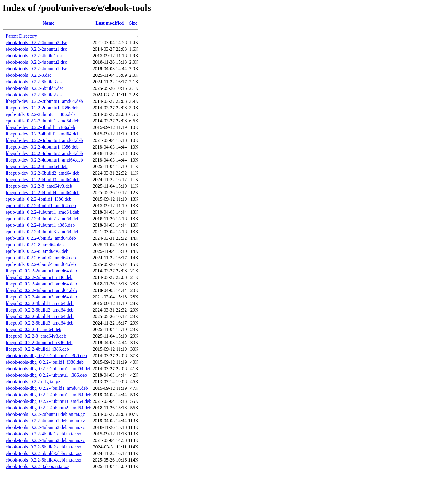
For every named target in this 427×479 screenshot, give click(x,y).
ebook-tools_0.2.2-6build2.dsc (34, 94)
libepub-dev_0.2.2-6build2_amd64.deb (42, 172)
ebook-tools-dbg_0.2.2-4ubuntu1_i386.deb (46, 375)
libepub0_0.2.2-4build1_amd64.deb (40, 303)
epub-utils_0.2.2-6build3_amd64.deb (41, 257)
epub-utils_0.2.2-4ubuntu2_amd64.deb (42, 218)
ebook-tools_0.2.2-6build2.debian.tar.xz (44, 446)
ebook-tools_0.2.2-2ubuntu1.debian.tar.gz (45, 414)
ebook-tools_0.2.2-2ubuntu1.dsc (36, 49)
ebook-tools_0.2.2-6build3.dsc (34, 81)
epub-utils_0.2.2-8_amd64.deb (35, 244)
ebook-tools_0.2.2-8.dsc (28, 75)
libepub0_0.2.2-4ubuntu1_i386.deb (39, 342)
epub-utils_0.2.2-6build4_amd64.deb (41, 264)
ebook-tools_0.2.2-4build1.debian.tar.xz (44, 433)
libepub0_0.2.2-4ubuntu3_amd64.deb (41, 296)
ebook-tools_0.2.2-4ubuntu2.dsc (36, 62)
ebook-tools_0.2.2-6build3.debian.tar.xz (44, 453)
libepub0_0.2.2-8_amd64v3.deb (36, 336)
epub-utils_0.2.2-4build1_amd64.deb (41, 205)
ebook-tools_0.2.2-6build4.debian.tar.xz (44, 459)
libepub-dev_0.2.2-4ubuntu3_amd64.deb (44, 140)
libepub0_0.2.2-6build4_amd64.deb (40, 316)
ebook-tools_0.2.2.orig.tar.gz (33, 381)
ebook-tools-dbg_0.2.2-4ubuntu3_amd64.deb (48, 401)
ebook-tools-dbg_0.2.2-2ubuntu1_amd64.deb (48, 368)
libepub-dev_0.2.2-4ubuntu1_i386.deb (42, 146)
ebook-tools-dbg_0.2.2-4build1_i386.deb (45, 362)
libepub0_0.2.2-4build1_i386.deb (37, 349)
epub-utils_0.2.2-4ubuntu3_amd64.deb (42, 231)
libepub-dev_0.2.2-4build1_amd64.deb (42, 133)
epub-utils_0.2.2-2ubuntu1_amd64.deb (42, 120)
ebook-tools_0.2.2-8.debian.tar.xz (37, 466)
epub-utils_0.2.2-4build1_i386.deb (38, 199)
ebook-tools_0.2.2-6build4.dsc (34, 88)
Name (49, 22)
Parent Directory (21, 36)
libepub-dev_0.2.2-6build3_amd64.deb (42, 179)
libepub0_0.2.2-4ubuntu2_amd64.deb (41, 283)
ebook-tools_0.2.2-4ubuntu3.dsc (36, 42)
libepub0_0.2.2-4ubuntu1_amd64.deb (41, 290)
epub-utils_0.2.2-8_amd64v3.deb (37, 251)
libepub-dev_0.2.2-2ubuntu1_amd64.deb (44, 101)
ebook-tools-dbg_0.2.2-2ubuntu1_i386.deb (46, 355)
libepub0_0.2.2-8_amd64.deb (33, 329)
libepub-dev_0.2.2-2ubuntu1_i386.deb (42, 107)
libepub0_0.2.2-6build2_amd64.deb (40, 309)
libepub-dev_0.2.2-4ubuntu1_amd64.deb (44, 159)
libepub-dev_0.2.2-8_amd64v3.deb (39, 186)
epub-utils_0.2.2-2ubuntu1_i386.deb (40, 114)
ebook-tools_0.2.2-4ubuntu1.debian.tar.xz (45, 420)
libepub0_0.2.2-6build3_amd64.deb (40, 322)
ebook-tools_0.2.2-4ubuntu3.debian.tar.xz (45, 440)
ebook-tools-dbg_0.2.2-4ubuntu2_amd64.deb (48, 407)
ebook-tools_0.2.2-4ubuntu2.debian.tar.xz (45, 427)
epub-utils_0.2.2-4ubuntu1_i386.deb (40, 225)
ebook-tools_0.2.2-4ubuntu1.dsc (36, 68)
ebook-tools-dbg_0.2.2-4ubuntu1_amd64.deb (48, 394)
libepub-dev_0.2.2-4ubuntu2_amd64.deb (44, 153)
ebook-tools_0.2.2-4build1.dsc (34, 55)
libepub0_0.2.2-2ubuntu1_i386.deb (39, 277)
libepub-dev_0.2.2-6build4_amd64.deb (42, 192)
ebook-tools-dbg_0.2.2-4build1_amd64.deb (47, 388)
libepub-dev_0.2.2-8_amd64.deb (36, 166)
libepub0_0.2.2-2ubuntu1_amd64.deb (41, 270)
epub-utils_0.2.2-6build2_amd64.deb (41, 238)
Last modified (110, 22)
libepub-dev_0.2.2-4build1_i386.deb (40, 127)
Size (133, 22)
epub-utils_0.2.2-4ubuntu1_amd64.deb (42, 212)
